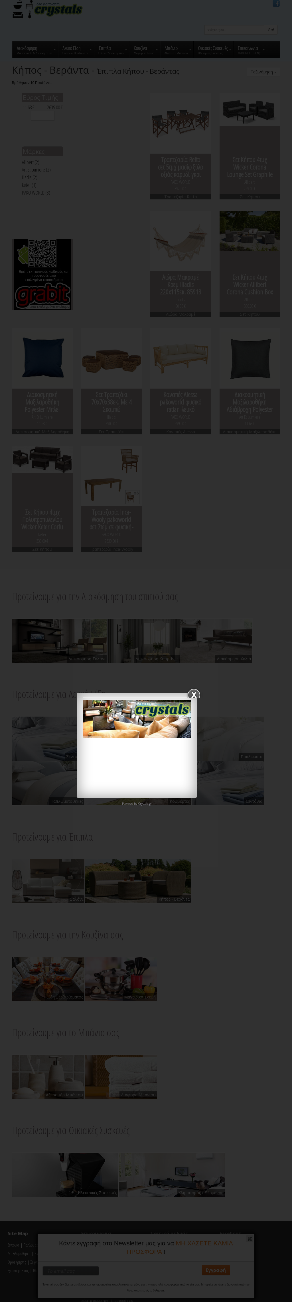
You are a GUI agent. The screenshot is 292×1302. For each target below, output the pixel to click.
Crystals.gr (145, 804)
